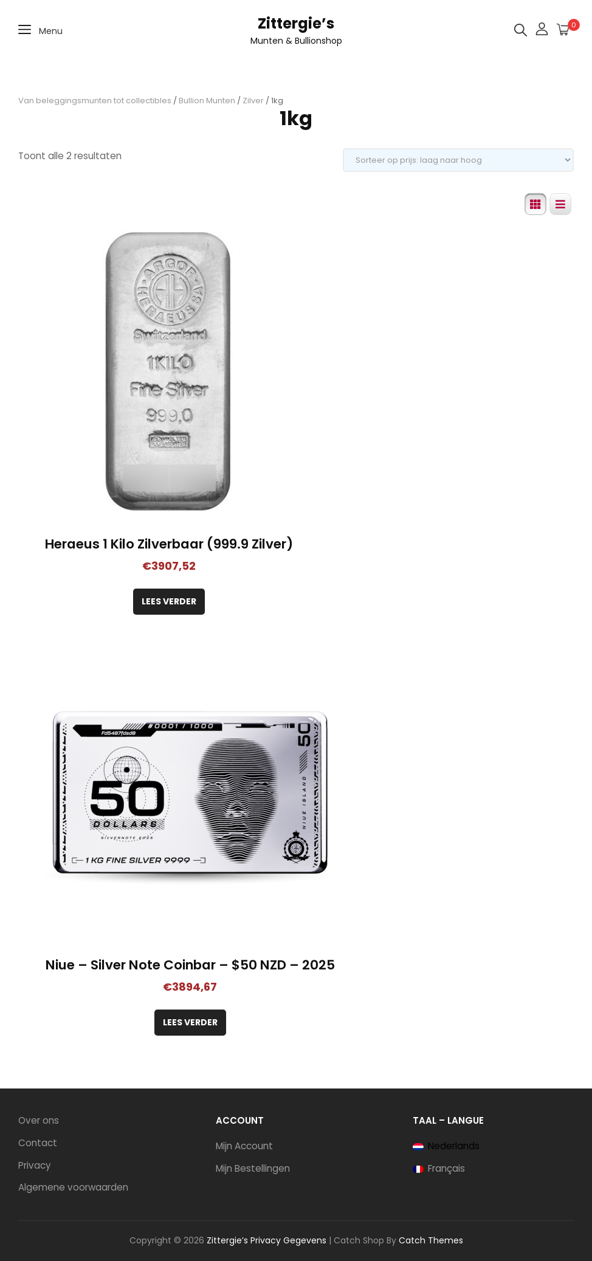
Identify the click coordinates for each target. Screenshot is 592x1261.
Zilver (253, 100)
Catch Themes (431, 1240)
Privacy (34, 1165)
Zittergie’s (296, 23)
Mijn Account (244, 1146)
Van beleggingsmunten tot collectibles (94, 100)
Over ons (38, 1120)
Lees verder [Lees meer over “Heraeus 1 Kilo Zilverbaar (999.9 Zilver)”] (169, 601)
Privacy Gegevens (288, 1240)
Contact (37, 1142)
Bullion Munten (207, 100)
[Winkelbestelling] (458, 160)
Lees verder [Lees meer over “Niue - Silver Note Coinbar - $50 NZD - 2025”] (190, 1022)
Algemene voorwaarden (73, 1187)
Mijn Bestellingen (253, 1168)
